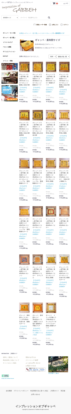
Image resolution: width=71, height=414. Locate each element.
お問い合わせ (35, 394)
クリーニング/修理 (32, 360)
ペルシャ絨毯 (7, 47)
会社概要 (9, 391)
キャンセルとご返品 (9, 363)
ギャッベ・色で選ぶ (9, 37)
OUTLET (5, 56)
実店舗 (63, 391)
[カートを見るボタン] (55, 3)
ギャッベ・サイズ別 (9, 33)
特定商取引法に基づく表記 (39, 391)
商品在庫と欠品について (11, 360)
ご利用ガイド (54, 391)
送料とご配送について (10, 357)
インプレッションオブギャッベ (35, 406)
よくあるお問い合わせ (33, 363)
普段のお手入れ (31, 357)
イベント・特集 (8, 61)
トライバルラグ (8, 42)
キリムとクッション (9, 51)
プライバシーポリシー (21, 391)
